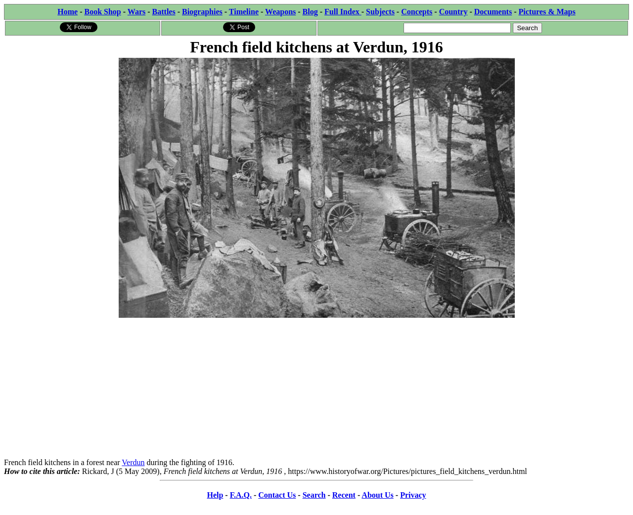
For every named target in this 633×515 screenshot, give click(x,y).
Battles (164, 11)
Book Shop (102, 11)
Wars (136, 11)
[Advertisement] (316, 389)
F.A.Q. (241, 495)
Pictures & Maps (547, 11)
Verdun (133, 462)
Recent (344, 495)
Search (314, 495)
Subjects (380, 11)
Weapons (280, 11)
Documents (493, 11)
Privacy (413, 495)
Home (67, 11)
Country (453, 11)
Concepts (416, 11)
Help (215, 495)
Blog (310, 11)
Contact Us (277, 495)
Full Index (343, 11)
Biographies (202, 11)
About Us (377, 495)
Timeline (244, 11)
